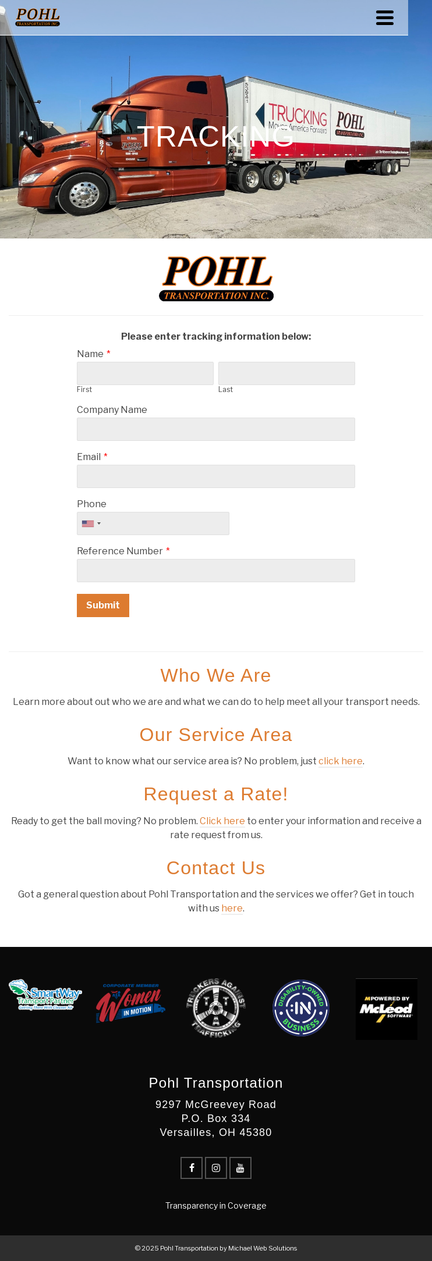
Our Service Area (216, 734)
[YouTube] (240, 1168)
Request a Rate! (215, 793)
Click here (222, 821)
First (84, 389)
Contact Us (216, 867)
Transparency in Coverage (216, 1205)
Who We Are (215, 675)
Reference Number (120, 551)
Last (225, 389)
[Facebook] (191, 1168)
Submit (103, 605)
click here (340, 761)
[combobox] (90, 523)
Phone (92, 504)
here (232, 908)
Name (90, 353)
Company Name (112, 409)
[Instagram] (216, 1168)
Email (89, 456)
